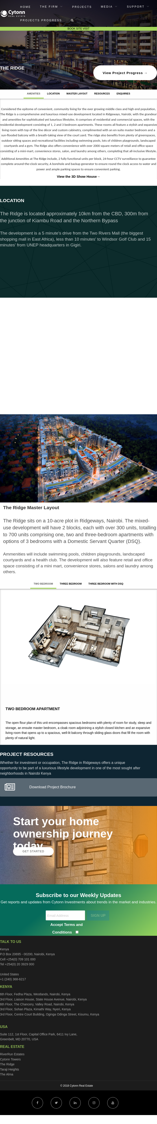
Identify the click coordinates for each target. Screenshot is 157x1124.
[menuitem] (25, 6)
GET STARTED (33, 851)
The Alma (6, 1074)
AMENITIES (33, 93)
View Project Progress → (125, 73)
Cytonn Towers (10, 1059)
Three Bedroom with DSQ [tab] (105, 583)
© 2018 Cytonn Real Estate (76, 1085)
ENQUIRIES (123, 93)
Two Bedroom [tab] (43, 583)
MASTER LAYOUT (76, 93)
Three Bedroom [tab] (71, 583)
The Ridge (7, 1064)
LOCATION (53, 93)
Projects (82, 7)
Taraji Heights (9, 1069)
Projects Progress (41, 20)
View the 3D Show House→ (78, 176)
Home (25, 7)
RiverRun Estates (12, 1054)
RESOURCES (102, 93)
